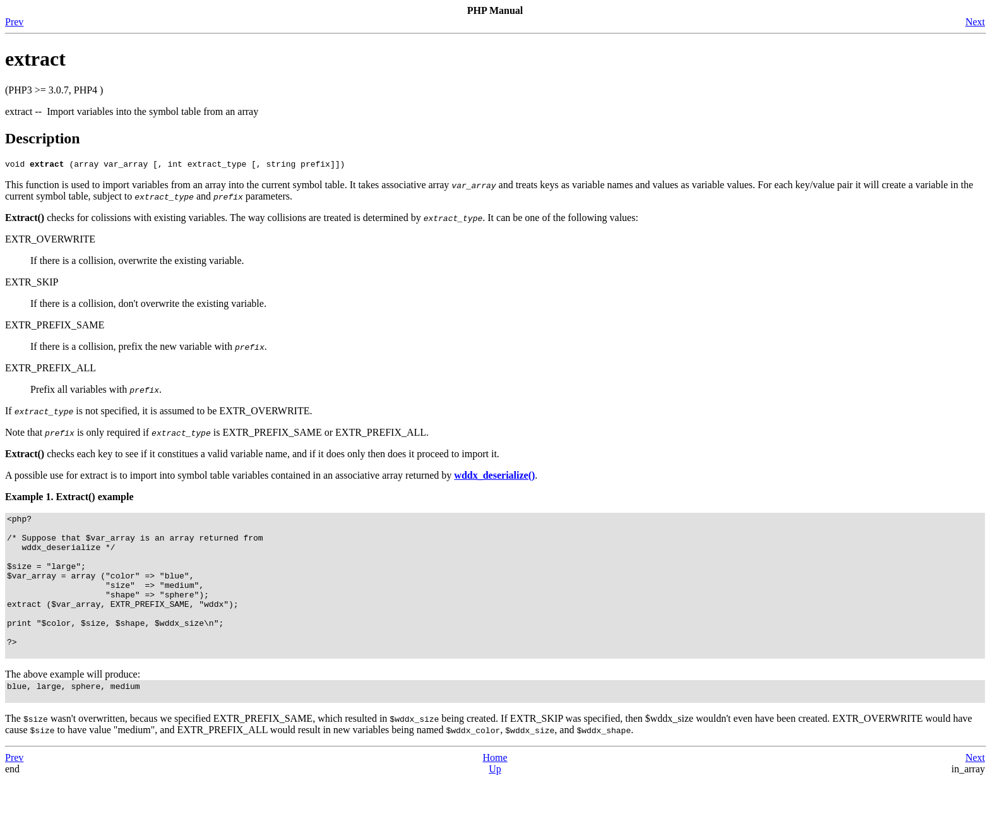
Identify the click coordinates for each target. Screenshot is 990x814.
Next (975, 21)
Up (495, 803)
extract (35, 58)
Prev (14, 21)
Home (494, 791)
